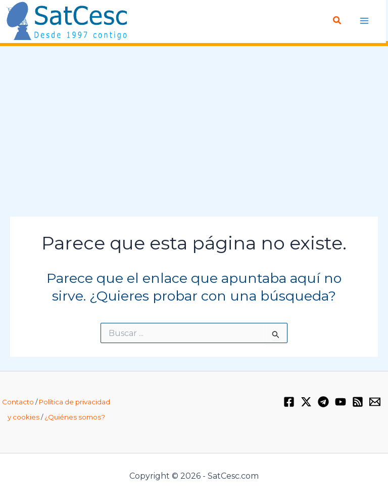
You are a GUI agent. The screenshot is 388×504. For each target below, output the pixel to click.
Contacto (18, 402)
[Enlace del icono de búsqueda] (337, 20)
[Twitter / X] (306, 401)
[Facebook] (289, 401)
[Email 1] (374, 401)
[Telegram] (323, 401)
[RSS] (357, 401)
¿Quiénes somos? (74, 417)
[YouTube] (340, 401)
